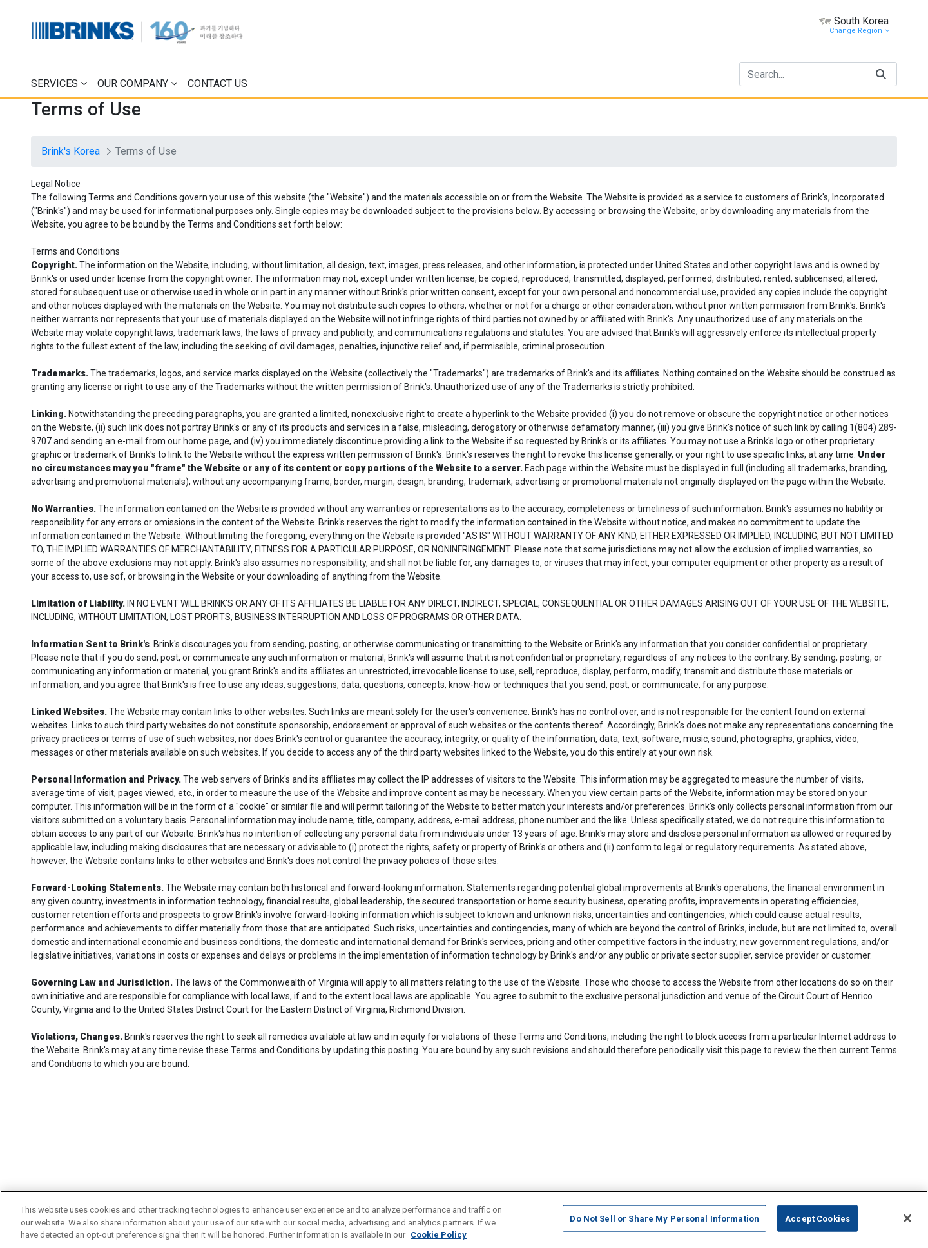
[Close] (907, 1218)
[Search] (802, 74)
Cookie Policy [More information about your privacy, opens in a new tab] (439, 1235)
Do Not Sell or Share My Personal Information (664, 1218)
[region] (464, 1219)
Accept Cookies (817, 1218)
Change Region (859, 30)
